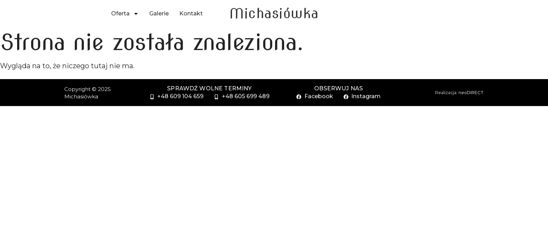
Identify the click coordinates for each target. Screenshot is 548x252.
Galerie (159, 13)
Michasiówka (274, 13)
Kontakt (191, 13)
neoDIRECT (471, 92)
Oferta (125, 13)
